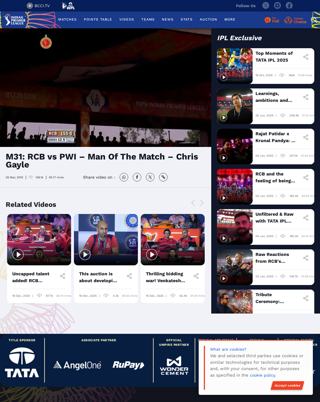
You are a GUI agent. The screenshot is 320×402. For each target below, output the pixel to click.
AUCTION (209, 19)
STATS (186, 19)
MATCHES (67, 19)
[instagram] (277, 5)
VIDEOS (126, 19)
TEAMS (147, 19)
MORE (230, 19)
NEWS (168, 19)
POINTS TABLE (98, 19)
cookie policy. (263, 375)
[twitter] (265, 5)
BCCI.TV (38, 6)
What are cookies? (228, 349)
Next (202, 203)
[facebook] (289, 5)
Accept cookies (287, 385)
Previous (193, 203)
